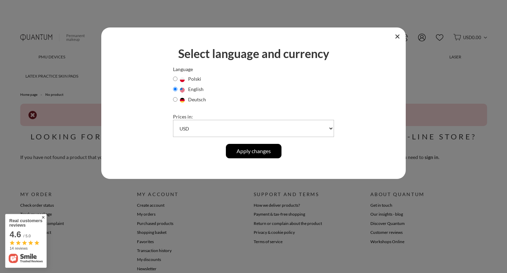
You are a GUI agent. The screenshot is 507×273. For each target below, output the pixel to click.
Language (183, 69)
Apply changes (254, 151)
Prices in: (183, 117)
